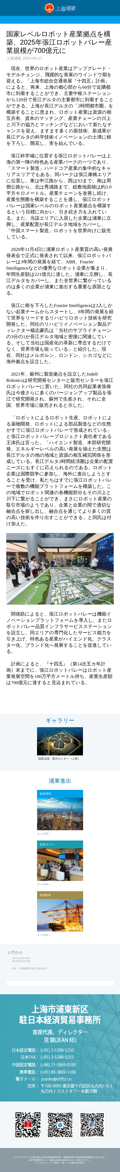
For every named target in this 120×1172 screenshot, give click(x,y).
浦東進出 (60, 781)
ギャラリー (60, 720)
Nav (8, 8)
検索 (112, 8)
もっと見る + (43, 833)
